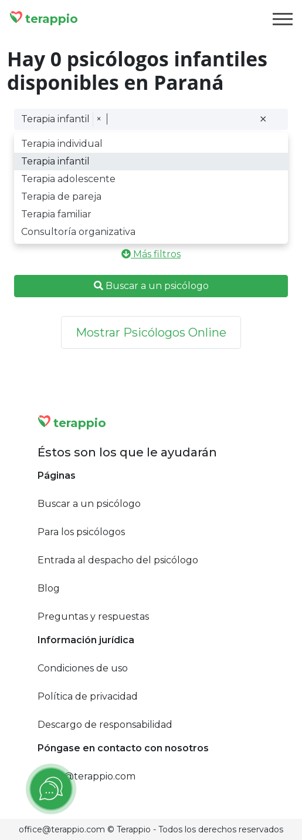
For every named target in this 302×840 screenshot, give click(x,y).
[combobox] (181, 119)
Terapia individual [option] (62, 143)
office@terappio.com (86, 776)
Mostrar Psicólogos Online (151, 332)
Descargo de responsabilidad (105, 724)
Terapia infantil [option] (55, 161)
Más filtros (151, 254)
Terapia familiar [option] (56, 214)
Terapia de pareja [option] (61, 196)
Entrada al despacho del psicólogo (118, 560)
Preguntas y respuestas (93, 616)
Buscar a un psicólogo (151, 285)
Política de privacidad (88, 696)
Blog (49, 588)
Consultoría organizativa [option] (78, 231)
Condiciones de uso (83, 668)
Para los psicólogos (81, 531)
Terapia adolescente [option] (68, 178)
